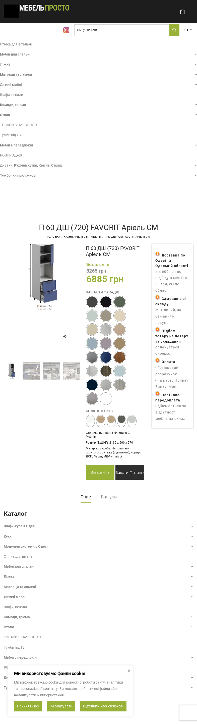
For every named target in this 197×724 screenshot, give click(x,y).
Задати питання (130, 472)
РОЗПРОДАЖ (11, 155)
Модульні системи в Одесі (26, 546)
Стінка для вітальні (16, 44)
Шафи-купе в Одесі (20, 526)
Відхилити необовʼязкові (103, 706)
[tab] (86, 498)
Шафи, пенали (11, 95)
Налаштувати (61, 706)
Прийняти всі (28, 706)
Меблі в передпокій (16, 145)
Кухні (8, 536)
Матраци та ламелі (16, 74)
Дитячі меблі (11, 85)
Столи (5, 115)
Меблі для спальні (15, 54)
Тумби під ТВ (10, 135)
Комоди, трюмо (13, 105)
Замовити (100, 472)
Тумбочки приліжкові (18, 175)
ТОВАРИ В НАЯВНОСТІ (18, 125)
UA (186, 30)
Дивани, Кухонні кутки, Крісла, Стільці (31, 165)
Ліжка (5, 64)
